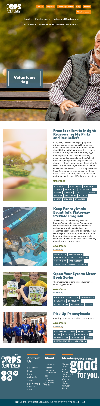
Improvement (76, 261)
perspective (60, 186)
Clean (57, 335)
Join (64, 369)
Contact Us (50, 365)
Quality (68, 193)
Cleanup (82, 264)
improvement (61, 304)
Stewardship (75, 254)
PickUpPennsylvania (64, 331)
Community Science (64, 258)
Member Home (66, 365)
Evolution (80, 199)
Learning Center (65, 7)
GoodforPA (80, 341)
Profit (57, 199)
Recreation (75, 186)
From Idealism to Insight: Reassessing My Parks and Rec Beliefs (74, 134)
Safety (57, 193)
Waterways (60, 254)
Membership (41, 19)
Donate (40, 7)
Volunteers (85, 189)
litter (89, 304)
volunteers (77, 304)
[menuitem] (27, 19)
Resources (29, 25)
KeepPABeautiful (63, 341)
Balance (68, 199)
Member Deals (66, 387)
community (73, 301)
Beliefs (83, 196)
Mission (48, 368)
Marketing (58, 249)
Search (87, 7)
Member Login (83, 12)
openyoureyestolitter (66, 298)
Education (82, 258)
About (27, 19)
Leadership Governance (50, 371)
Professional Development (66, 19)
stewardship (87, 298)
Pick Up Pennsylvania (71, 314)
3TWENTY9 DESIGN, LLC (73, 402)
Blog (78, 7)
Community (90, 186)
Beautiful (68, 335)
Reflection (70, 196)
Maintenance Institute (67, 25)
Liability (79, 193)
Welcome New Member (66, 381)
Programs (70, 189)
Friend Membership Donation (68, 374)
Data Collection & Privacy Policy (49, 382)
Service (58, 189)
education (59, 301)
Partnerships (45, 25)
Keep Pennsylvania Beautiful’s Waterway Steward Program (71, 212)
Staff (47, 376)
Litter (72, 264)
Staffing (91, 193)
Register (50, 7)
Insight (58, 196)
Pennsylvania (85, 331)
